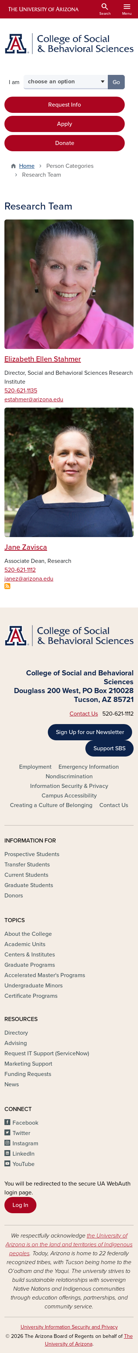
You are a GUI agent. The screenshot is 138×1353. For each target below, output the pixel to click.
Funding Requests (27, 1074)
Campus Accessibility (69, 795)
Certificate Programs (30, 996)
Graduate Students (28, 885)
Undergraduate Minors (33, 985)
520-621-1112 (20, 570)
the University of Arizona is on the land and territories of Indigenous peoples (69, 1244)
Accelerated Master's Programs (44, 975)
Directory (16, 1033)
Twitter (21, 1133)
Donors (13, 895)
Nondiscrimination (69, 776)
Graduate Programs (29, 965)
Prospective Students (31, 854)
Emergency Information (89, 767)
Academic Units (24, 944)
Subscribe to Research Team (7, 586)
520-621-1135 (20, 390)
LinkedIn (24, 1154)
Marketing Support (28, 1063)
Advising (15, 1043)
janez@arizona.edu (28, 578)
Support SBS (109, 748)
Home (27, 166)
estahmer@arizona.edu (33, 399)
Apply (64, 124)
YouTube (24, 1164)
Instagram (25, 1143)
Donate (64, 143)
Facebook (25, 1123)
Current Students (26, 875)
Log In (20, 1205)
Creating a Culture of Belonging (51, 805)
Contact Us (84, 713)
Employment (35, 767)
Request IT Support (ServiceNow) (46, 1053)
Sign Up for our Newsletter (90, 732)
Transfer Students (27, 864)
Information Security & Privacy (69, 786)
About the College (28, 934)
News (11, 1084)
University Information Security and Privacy (69, 1327)
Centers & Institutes (29, 954)
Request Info (64, 104)
